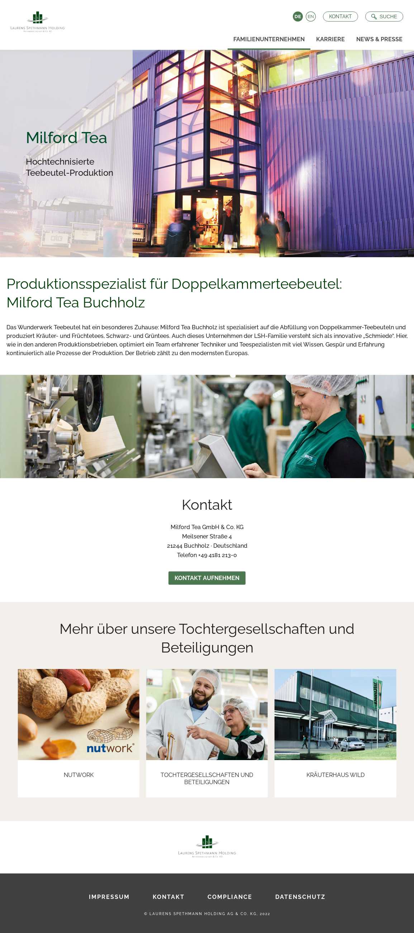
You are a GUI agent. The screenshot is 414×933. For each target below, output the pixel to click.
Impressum (109, 897)
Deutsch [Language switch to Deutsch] (297, 16)
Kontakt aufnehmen (207, 578)
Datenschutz (300, 897)
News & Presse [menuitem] (379, 39)
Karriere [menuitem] (330, 39)
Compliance (230, 897)
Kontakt (339, 16)
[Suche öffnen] (384, 16)
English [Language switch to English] (310, 16)
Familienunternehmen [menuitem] (269, 39)
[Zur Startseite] (35, 19)
